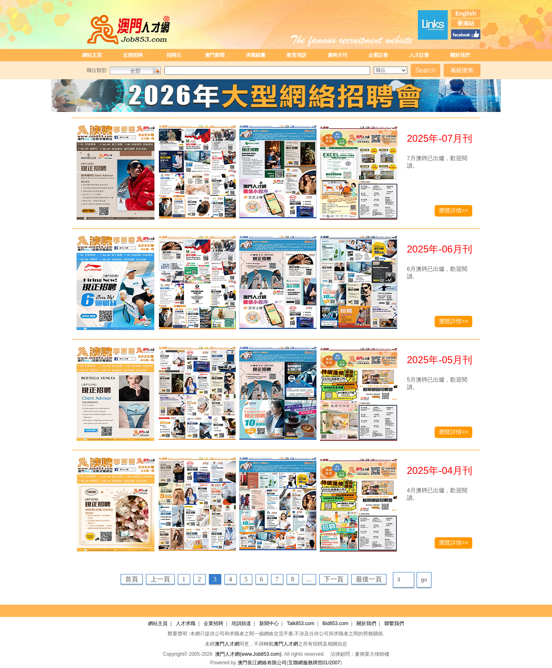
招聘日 (173, 55)
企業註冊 (378, 55)
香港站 (465, 23)
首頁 (131, 579)
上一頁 (160, 579)
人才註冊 (419, 55)
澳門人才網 (227, 644)
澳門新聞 (214, 55)
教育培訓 (296, 55)
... (309, 579)
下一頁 (333, 579)
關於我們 (460, 55)
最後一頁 (369, 579)
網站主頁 (92, 55)
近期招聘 (133, 55)
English (466, 13)
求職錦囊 (255, 55)
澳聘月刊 (337, 55)
